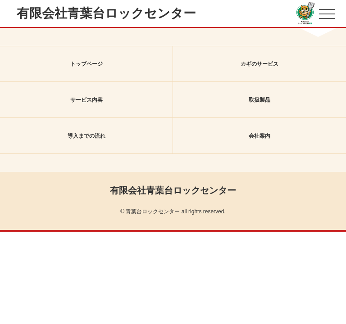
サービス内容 (86, 100)
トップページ (86, 64)
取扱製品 (259, 100)
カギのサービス (259, 64)
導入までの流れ (86, 136)
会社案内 (259, 136)
